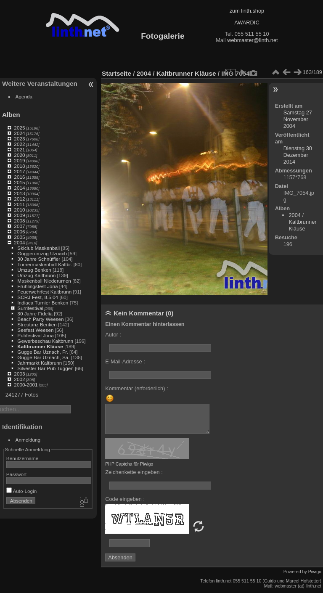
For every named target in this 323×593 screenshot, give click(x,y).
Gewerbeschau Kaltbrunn (45, 341)
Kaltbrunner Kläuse (40, 346)
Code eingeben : (125, 499)
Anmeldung (28, 439)
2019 (19, 160)
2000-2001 (25, 384)
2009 (19, 215)
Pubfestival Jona (35, 335)
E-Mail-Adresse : (125, 361)
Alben (11, 114)
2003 (19, 373)
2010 (19, 209)
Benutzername (22, 458)
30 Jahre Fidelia (35, 313)
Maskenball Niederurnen (44, 280)
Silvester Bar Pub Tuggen (45, 368)
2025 (19, 127)
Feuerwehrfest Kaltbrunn (44, 291)
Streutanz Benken (37, 324)
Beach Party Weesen (40, 319)
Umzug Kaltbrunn (36, 275)
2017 (19, 171)
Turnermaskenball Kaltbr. (44, 264)
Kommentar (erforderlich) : (136, 388)
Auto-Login (21, 491)
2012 (19, 198)
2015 (19, 182)
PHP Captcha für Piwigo (129, 463)
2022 (19, 144)
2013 (19, 193)
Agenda (24, 96)
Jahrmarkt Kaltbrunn (39, 362)
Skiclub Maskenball (38, 248)
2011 (19, 204)
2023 (19, 138)
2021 (19, 149)
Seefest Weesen (35, 330)
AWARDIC (246, 22)
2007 (19, 226)
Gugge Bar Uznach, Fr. (42, 352)
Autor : (113, 334)
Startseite (116, 73)
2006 (19, 231)
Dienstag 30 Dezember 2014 (297, 155)
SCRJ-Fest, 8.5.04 (37, 297)
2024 (19, 133)
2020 (19, 155)
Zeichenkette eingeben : (134, 472)
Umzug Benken (34, 270)
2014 (19, 188)
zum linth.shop (247, 11)
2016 (19, 177)
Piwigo (314, 571)
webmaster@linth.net (252, 40)
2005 (19, 237)
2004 (19, 242)
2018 (19, 166)
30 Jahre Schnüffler (38, 259)
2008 (19, 220)
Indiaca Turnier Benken (42, 302)
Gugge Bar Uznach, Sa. (43, 357)
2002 (19, 379)
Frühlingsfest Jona (37, 286)
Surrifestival (30, 308)
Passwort (16, 474)
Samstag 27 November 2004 (297, 119)
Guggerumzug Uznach (42, 253)
